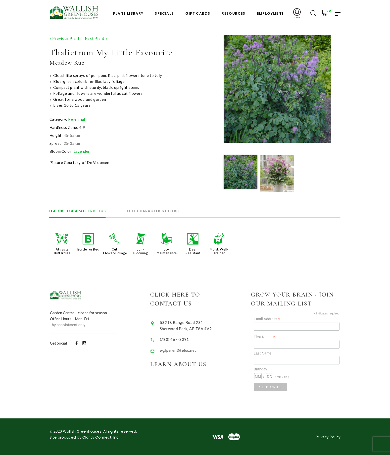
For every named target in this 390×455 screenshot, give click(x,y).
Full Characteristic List (156, 211)
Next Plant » (96, 38)
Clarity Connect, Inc (100, 437)
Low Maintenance (167, 251)
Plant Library (128, 13)
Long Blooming (140, 251)
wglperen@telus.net (182, 349)
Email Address (273, 318)
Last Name (269, 353)
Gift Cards (197, 13)
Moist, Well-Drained (219, 251)
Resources (233, 13)
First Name (270, 336)
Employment (270, 13)
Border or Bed (88, 249)
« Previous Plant (64, 38)
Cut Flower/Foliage (115, 251)
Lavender (82, 151)
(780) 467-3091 (179, 338)
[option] (277, 89)
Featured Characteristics (78, 211)
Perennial (76, 119)
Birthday (266, 369)
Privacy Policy (328, 436)
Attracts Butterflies (62, 251)
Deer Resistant (193, 251)
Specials (164, 13)
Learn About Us (183, 363)
